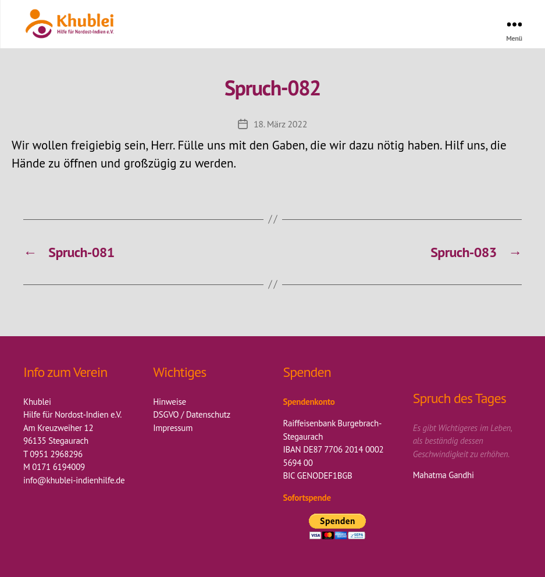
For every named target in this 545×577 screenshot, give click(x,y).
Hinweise (169, 401)
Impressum (173, 427)
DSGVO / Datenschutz (191, 414)
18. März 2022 (280, 124)
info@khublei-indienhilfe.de (73, 480)
